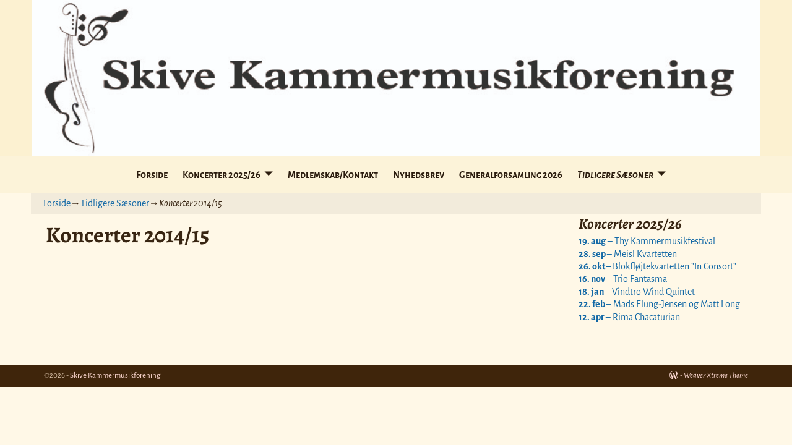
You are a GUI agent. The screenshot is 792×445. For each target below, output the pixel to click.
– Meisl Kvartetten (628, 254)
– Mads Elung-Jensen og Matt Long (659, 304)
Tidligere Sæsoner (615, 175)
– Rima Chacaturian (629, 317)
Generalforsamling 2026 (510, 175)
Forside (152, 175)
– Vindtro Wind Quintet (637, 292)
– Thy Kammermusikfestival (647, 241)
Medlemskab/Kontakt (333, 175)
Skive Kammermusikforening (115, 375)
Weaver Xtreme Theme (716, 375)
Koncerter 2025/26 (221, 175)
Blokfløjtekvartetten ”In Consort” (657, 266)
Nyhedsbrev (418, 175)
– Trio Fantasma (623, 279)
